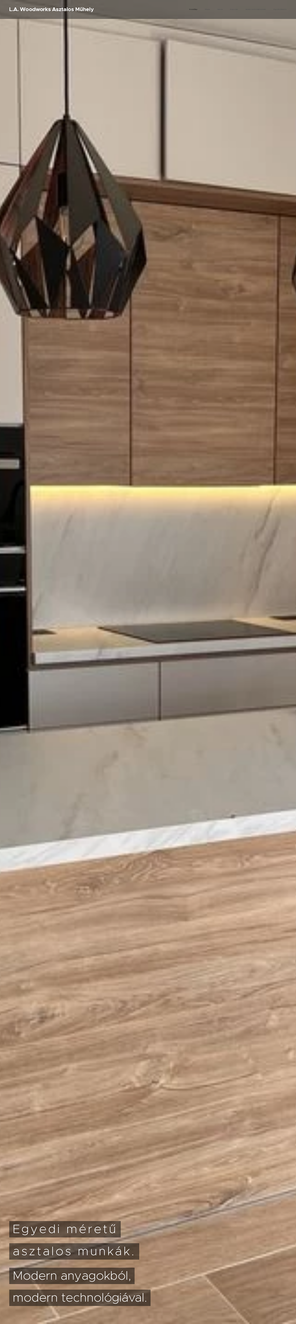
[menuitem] (251, 9)
